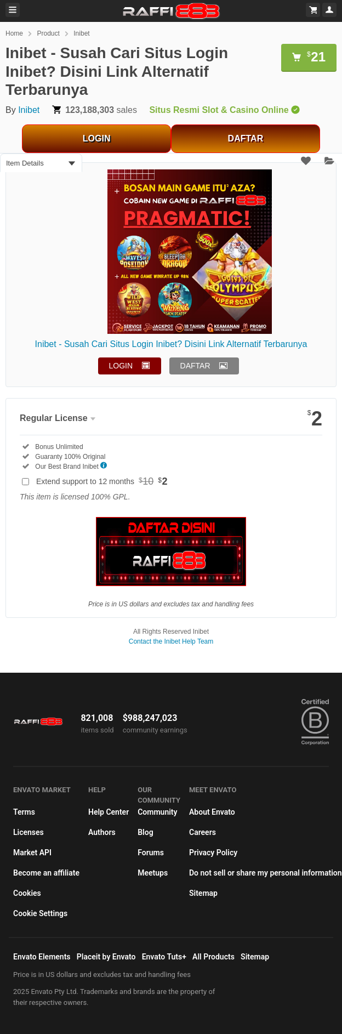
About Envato (212, 812)
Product (48, 33)
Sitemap (203, 893)
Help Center (108, 812)
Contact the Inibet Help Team (171, 641)
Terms (24, 812)
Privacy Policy (213, 852)
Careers (202, 832)
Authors (102, 832)
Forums (151, 852)
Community (157, 812)
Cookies (27, 893)
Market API (32, 852)
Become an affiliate (46, 872)
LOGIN (97, 138)
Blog (145, 832)
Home (14, 33)
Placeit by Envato (106, 956)
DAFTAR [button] (195, 365)
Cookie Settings (40, 913)
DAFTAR (246, 138)
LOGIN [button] (121, 365)
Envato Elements (42, 956)
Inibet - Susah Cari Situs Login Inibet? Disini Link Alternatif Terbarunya (171, 344)
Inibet (81, 33)
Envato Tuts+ (164, 956)
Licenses (28, 832)
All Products (213, 956)
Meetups (153, 872)
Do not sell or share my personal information (265, 872)
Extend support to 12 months (102, 481)
